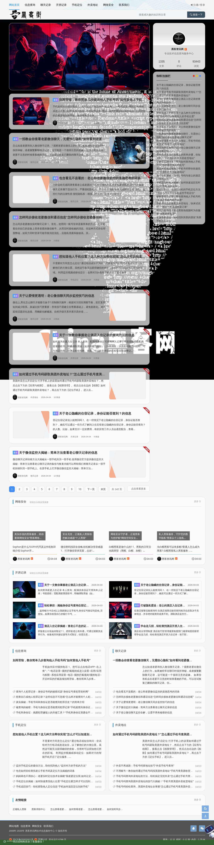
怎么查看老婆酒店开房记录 (64, 805)
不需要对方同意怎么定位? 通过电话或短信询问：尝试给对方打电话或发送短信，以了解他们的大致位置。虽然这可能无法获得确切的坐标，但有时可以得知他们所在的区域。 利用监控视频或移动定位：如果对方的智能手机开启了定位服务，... (99, 264)
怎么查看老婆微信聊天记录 (101, 805)
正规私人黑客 (19, 805)
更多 (97, 647)
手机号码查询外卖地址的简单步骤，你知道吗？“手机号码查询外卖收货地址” (178, 156)
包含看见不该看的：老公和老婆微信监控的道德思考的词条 (97, 175)
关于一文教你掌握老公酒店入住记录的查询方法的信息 (93, 332)
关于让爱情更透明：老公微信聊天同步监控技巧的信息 (53, 292)
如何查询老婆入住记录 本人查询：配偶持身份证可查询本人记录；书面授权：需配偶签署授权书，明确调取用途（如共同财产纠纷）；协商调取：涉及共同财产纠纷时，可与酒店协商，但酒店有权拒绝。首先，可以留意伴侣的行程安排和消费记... (99, 342)
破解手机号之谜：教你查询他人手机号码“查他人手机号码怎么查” (178, 198)
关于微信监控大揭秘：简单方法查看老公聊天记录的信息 (55, 449)
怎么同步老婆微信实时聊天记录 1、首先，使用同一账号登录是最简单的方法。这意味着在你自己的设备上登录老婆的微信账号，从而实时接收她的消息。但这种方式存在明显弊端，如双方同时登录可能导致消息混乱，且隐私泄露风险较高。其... (59, 225)
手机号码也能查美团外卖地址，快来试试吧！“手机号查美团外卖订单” (178, 205)
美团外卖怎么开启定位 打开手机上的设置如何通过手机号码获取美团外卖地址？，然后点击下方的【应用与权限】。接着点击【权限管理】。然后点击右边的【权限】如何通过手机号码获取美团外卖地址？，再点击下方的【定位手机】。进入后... (59, 382)
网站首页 (14, 4)
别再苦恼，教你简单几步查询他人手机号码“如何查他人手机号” (100, 100)
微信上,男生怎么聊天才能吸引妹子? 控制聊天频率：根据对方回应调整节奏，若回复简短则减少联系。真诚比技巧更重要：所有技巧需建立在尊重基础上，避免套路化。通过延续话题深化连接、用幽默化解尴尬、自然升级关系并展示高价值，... (59, 303)
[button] (126, 86)
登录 (202, 4)
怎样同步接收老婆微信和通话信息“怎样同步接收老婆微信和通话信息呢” (66, 214)
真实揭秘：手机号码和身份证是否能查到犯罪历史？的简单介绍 (50, 698)
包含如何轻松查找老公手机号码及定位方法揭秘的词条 (45, 767)
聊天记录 (45, 4)
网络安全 (108, 4)
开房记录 (61, 4)
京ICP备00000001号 (21, 839)
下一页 (91, 485)
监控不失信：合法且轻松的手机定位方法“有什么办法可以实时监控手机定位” (178, 191)
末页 (103, 485)
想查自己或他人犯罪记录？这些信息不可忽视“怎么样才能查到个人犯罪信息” (57, 693)
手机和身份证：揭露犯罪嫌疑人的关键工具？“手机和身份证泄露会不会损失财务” (60, 709)
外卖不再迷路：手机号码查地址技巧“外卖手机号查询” (145, 762)
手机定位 (77, 4)
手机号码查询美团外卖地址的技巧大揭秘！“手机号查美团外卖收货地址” (155, 778)
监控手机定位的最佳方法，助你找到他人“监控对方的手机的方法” (51, 762)
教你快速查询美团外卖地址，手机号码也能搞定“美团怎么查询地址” (178, 142)
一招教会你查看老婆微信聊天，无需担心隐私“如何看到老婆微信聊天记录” (67, 135)
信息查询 (30, 4)
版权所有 (62, 830)
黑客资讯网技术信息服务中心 (40, 830)
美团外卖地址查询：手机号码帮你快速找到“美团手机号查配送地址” (178, 170)
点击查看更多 (138, 485)
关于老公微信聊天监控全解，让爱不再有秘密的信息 (144, 709)
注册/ (195, 4)
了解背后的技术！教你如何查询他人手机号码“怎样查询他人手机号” (178, 163)
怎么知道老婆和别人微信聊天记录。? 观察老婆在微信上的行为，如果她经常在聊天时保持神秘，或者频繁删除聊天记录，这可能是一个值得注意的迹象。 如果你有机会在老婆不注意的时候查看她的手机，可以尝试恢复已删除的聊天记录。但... (59, 147)
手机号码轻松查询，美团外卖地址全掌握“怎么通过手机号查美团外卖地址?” (156, 783)
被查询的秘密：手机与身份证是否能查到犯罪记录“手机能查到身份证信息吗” (57, 704)
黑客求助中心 (38, 805)
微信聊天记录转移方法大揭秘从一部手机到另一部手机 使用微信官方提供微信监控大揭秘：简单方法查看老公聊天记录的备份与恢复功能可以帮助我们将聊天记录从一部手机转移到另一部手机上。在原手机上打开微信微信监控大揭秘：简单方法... (59, 460)
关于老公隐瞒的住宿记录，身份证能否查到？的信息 (92, 410)
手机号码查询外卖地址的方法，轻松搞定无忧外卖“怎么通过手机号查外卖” (156, 773)
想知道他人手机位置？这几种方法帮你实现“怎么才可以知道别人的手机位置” (109, 253)
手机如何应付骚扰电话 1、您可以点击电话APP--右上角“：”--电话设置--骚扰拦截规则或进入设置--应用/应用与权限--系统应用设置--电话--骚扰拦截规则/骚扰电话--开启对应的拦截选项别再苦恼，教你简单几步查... (99, 111)
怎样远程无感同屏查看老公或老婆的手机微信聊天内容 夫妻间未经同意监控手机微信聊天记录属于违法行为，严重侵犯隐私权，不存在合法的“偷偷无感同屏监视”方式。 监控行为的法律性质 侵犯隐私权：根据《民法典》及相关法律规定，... (99, 186)
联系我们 (124, 4)
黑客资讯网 (61, 123)
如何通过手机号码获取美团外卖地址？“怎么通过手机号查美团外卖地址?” (67, 371)
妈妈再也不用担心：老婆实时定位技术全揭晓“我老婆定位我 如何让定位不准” (57, 773)
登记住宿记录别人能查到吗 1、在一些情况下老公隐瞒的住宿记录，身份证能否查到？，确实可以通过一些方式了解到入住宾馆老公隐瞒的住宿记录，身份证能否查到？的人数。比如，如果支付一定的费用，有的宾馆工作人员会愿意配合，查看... (99, 421)
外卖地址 (92, 4)
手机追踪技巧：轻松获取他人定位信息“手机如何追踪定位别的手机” (52, 783)
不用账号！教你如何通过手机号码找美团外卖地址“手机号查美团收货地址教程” (158, 767)
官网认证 (40, 839)
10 (79, 485)
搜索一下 (196, 14)
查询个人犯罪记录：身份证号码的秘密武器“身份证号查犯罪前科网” (52, 688)
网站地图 (14, 826)
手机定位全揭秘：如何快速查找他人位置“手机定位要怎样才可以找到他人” (56, 778)
